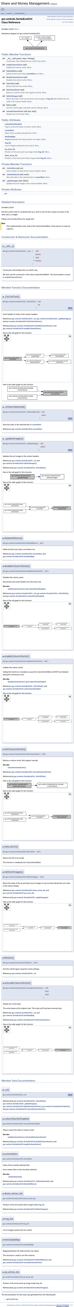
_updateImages (12, 181)
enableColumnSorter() (13, 277)
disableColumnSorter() (16, 682)
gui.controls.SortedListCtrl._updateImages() (54, 319)
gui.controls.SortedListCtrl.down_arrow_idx (28, 890)
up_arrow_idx (10, 149)
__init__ (9, 58)
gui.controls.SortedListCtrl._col (24, 319)
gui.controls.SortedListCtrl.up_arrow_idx (18, 893)
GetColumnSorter (13, 90)
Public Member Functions (54, 16)
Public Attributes (68, 16)
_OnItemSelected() (15, 1177)
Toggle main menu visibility (3, 8)
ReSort (9, 105)
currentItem (31, 74)
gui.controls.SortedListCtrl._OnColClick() (30, 468)
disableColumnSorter (14, 77)
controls (9, 13)
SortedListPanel (16, 219)
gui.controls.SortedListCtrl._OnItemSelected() (32, 1181)
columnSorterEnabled (13, 124)
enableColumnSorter (14, 65)
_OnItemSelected (13, 175)
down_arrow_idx (11, 155)
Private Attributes (68, 19)
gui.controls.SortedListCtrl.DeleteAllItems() (20, 1184)
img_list (50, 99)
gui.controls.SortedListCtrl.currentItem (27, 429)
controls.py (13, 1299)
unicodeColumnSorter (14, 111)
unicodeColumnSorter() (17, 768)
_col (5, 194)
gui (2, 13)
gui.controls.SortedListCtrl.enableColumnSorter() (22, 329)
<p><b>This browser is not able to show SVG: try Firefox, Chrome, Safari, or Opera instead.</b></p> (37, 43)
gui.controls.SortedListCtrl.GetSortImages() (20, 463)
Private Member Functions (54, 19)
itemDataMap (10, 137)
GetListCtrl (10, 84)
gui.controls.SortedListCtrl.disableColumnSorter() (33, 326)
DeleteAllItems (12, 71)
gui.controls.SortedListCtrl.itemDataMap (18, 557)
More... (17, 29)
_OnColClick (11, 168)
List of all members (67, 22)
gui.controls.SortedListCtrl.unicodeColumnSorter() (31, 772)
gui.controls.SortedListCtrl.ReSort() (56, 1106)
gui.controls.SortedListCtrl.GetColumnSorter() (24, 321)
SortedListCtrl (19, 13)
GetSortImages (12, 96)
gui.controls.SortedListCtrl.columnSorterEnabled (25, 596)
